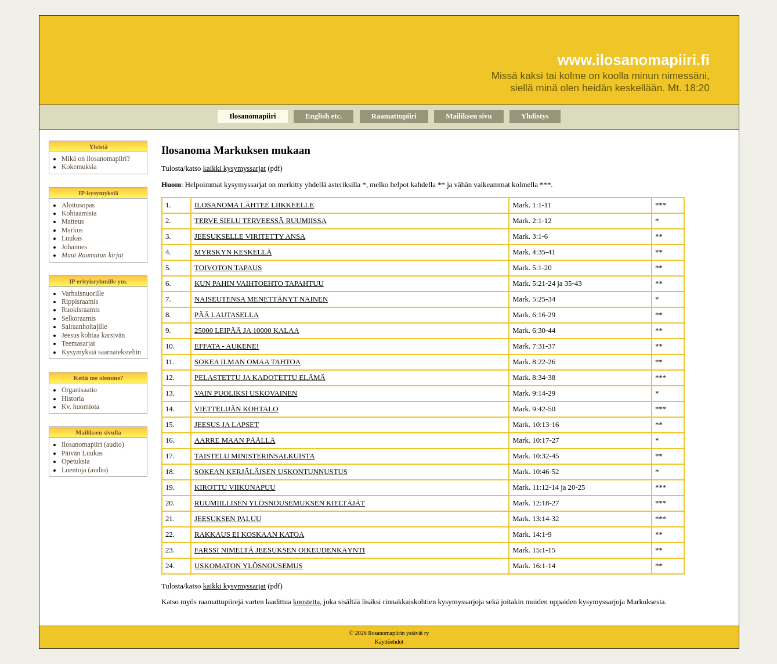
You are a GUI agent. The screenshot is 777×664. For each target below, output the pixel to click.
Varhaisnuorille (83, 293)
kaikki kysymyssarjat (234, 168)
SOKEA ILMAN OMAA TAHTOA (247, 362)
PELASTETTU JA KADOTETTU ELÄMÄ (260, 378)
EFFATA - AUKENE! (226, 346)
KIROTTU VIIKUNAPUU (234, 487)
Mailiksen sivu (469, 116)
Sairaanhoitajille (84, 326)
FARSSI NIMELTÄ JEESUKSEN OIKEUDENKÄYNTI (279, 550)
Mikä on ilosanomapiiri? (96, 159)
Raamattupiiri (394, 116)
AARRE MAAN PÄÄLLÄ (234, 440)
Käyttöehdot (389, 641)
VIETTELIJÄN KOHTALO (236, 409)
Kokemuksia (79, 167)
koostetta (306, 602)
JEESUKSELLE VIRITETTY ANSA (249, 236)
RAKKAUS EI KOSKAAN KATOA (249, 534)
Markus (72, 230)
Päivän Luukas (82, 453)
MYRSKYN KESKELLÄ (233, 252)
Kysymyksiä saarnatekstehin (101, 352)
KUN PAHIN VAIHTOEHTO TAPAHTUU (259, 283)
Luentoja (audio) (85, 470)
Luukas (72, 238)
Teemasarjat (78, 343)
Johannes (74, 247)
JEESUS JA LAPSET (226, 425)
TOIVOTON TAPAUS (228, 268)
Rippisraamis (80, 301)
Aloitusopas (78, 205)
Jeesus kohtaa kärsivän (93, 335)
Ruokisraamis (81, 310)
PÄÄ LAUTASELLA (226, 315)
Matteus (73, 221)
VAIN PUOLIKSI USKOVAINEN (245, 393)
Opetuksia (76, 461)
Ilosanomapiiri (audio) (93, 444)
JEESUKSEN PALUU (227, 519)
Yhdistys (535, 116)
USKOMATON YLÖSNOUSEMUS (248, 566)
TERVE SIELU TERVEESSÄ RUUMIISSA (260, 221)
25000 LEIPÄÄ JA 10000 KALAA (246, 330)
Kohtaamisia (79, 213)
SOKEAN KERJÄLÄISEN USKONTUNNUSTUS (271, 472)
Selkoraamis (79, 318)
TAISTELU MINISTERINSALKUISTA (254, 456)
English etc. (323, 116)
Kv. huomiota (80, 407)
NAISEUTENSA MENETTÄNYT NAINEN (261, 299)
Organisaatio (79, 390)
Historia (73, 398)
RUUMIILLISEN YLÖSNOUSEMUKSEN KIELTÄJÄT (279, 503)
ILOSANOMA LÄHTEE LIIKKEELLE (254, 205)
